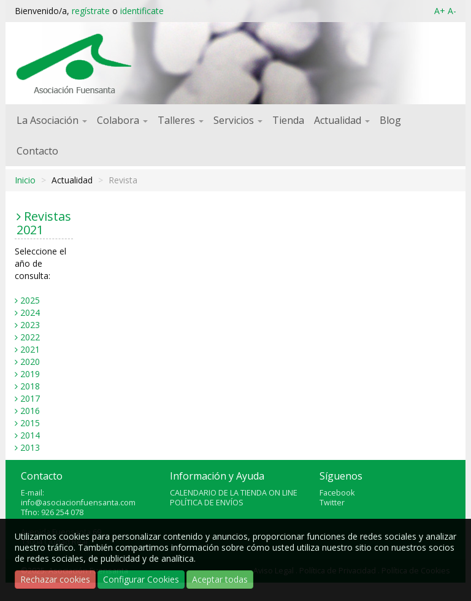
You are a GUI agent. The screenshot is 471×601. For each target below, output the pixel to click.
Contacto (37, 151)
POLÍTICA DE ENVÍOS (206, 502)
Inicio (25, 180)
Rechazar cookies (55, 579)
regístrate (91, 11)
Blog (390, 120)
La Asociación (52, 120)
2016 (30, 410)
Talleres (181, 120)
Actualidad (342, 120)
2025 (30, 300)
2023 (30, 325)
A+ (439, 11)
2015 (30, 423)
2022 (30, 337)
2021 (30, 349)
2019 (30, 374)
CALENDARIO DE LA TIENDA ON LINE (233, 493)
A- (452, 11)
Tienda (288, 120)
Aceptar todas (220, 579)
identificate (142, 11)
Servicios (237, 120)
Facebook (337, 493)
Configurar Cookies (141, 579)
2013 (30, 447)
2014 (30, 435)
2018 (30, 386)
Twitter (332, 502)
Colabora (122, 120)
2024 (30, 312)
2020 (30, 361)
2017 (30, 398)
